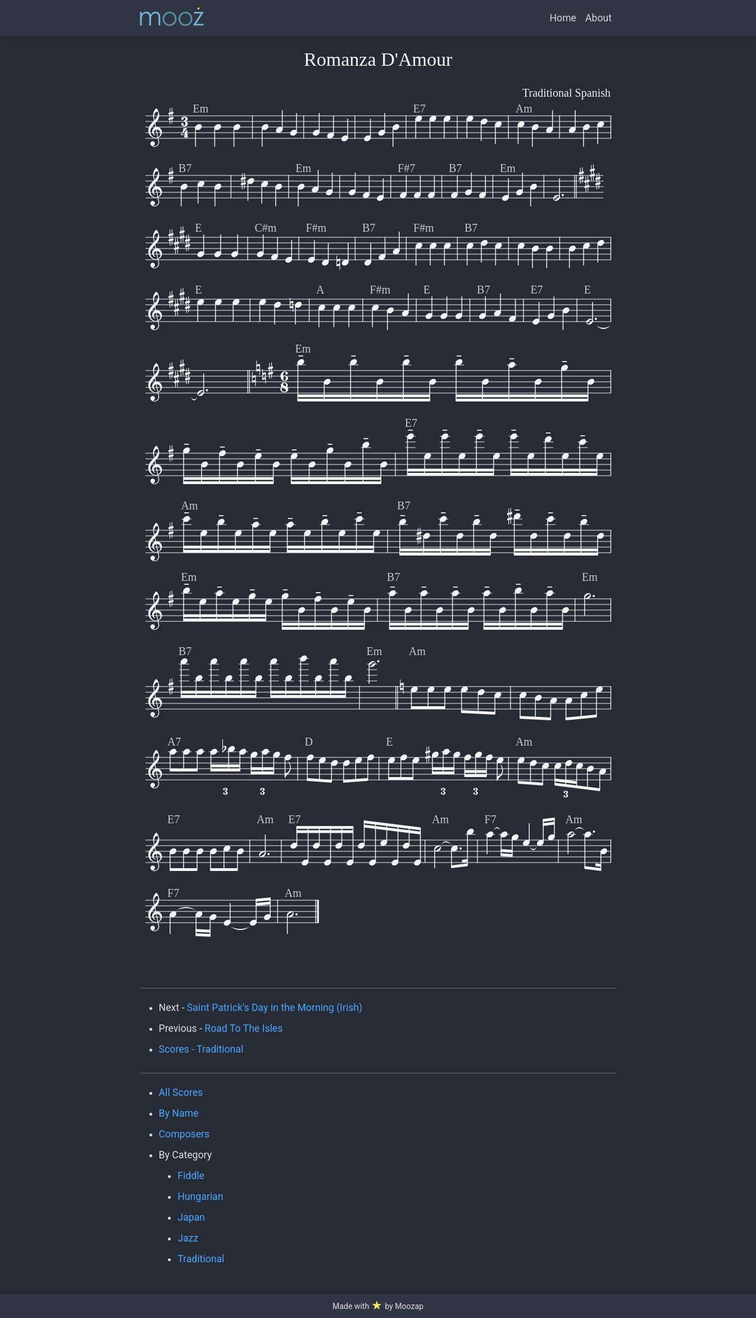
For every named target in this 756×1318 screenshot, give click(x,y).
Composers (184, 1134)
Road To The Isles (243, 1028)
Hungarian (200, 1196)
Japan (191, 1217)
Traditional (200, 1259)
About (598, 18)
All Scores (181, 1092)
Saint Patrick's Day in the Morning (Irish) (274, 1007)
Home (563, 18)
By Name (179, 1113)
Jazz (187, 1238)
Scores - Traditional (201, 1049)
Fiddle (190, 1175)
